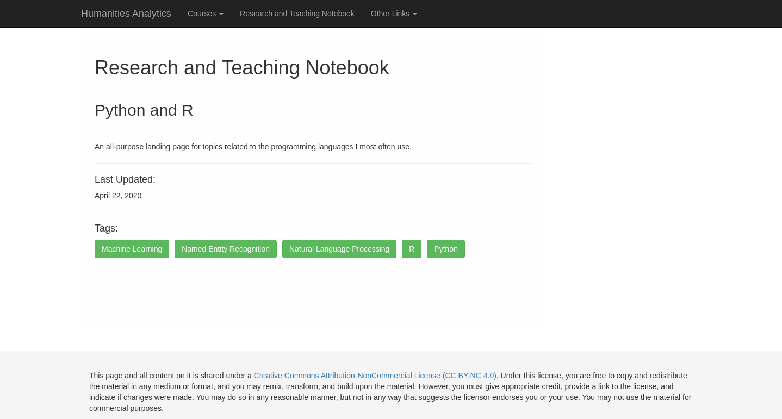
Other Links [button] (394, 13)
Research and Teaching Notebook (297, 13)
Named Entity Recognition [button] (226, 249)
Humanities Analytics (126, 13)
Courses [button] (206, 13)
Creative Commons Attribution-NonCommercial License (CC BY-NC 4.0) (375, 375)
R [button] (411, 249)
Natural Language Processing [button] (339, 249)
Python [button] (446, 249)
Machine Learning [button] (132, 249)
